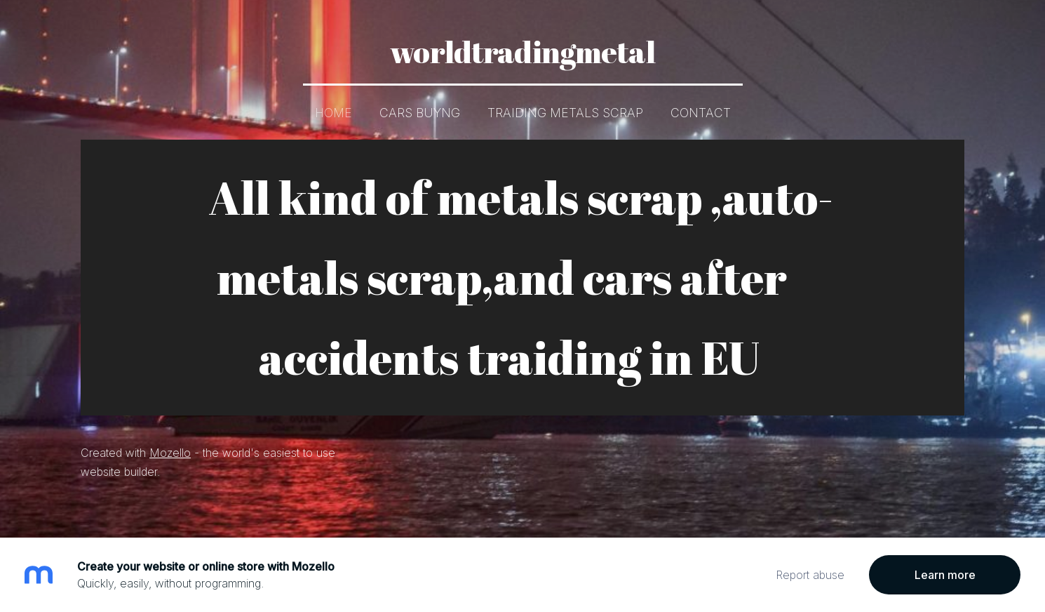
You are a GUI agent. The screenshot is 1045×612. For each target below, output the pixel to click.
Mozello (170, 452)
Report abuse (810, 575)
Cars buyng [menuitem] (419, 112)
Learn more (945, 575)
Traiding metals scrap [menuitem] (565, 112)
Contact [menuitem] (700, 112)
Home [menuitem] (333, 112)
